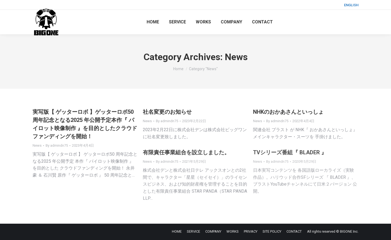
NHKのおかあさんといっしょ (288, 112)
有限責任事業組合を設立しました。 (186, 152)
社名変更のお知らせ (167, 112)
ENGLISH (351, 5)
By (57, 145)
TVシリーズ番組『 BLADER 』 (290, 152)
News (37, 145)
